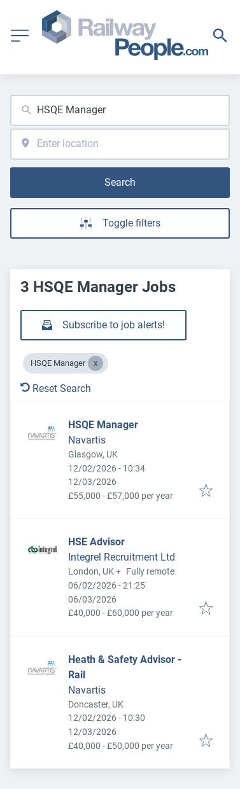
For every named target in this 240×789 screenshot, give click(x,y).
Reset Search (55, 388)
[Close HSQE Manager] (95, 363)
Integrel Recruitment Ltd (121, 557)
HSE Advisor (96, 542)
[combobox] (120, 110)
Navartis (87, 440)
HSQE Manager (103, 425)
